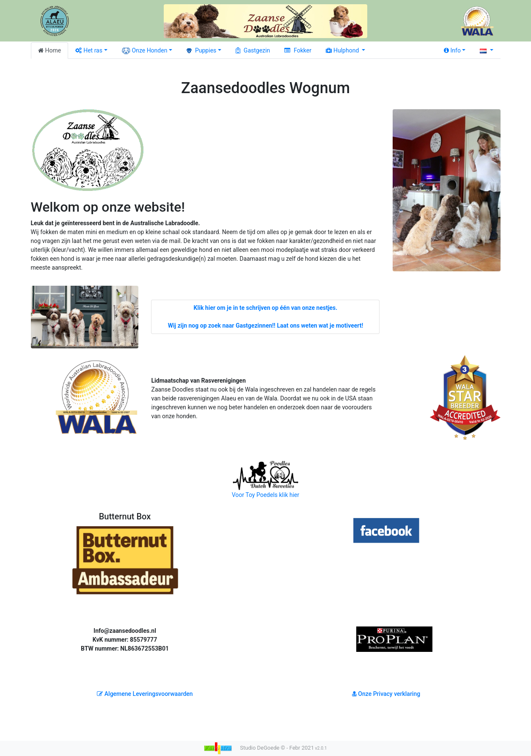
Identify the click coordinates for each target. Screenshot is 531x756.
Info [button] (452, 50)
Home (49, 50)
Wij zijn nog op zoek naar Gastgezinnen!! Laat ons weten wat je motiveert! (265, 325)
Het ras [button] (88, 50)
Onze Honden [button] (145, 51)
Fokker (297, 50)
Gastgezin (253, 50)
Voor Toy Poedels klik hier (266, 479)
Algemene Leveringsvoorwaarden (145, 693)
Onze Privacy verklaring (386, 693)
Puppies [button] (201, 50)
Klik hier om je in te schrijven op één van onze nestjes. (266, 307)
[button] (486, 50)
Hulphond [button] (343, 50)
